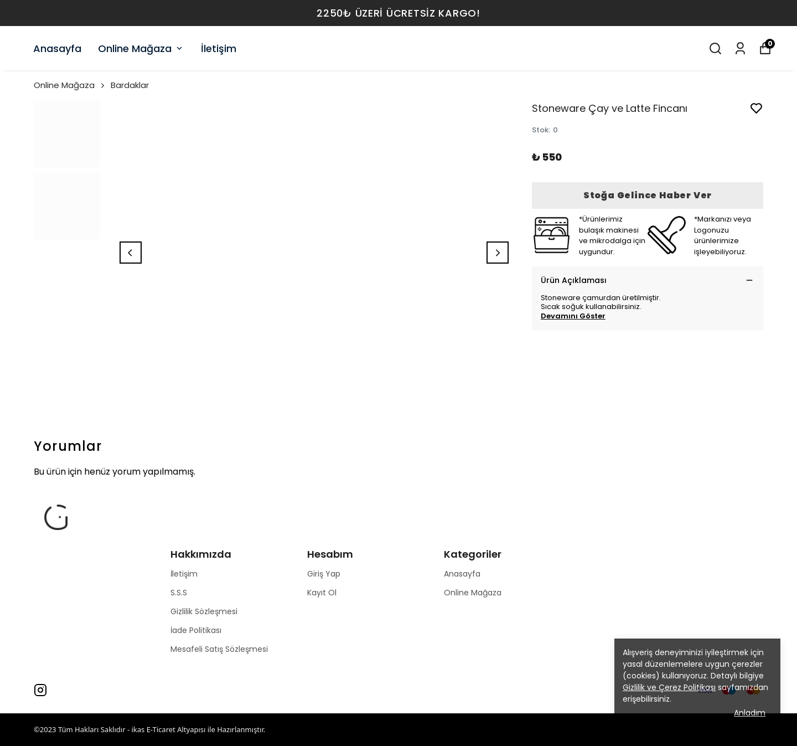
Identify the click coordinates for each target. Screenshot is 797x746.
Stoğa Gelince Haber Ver (647, 195)
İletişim (218, 48)
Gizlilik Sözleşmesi (203, 611)
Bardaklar (130, 85)
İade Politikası (195, 630)
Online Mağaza (141, 48)
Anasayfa (57, 48)
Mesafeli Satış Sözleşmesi (219, 649)
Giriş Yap (323, 573)
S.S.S (178, 592)
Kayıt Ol (322, 592)
